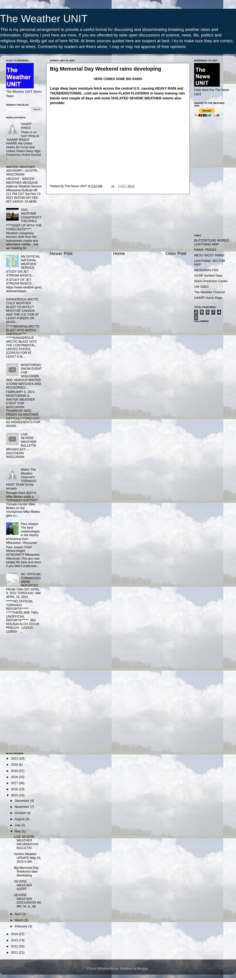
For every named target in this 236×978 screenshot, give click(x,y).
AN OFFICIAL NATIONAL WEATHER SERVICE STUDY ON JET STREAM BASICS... (23, 266)
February (21, 926)
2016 (15, 789)
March (19, 920)
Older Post (176, 253)
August (20, 819)
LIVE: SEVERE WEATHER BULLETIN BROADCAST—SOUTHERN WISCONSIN (21, 446)
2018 (15, 777)
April (18, 914)
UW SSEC (201, 287)
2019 (15, 771)
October (21, 813)
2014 (15, 934)
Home (119, 253)
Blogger (143, 968)
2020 (15, 764)
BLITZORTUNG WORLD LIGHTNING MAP (211, 242)
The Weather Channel (209, 292)
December (22, 800)
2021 (15, 758)
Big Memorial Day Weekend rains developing (26, 871)
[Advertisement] (118, 222)
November (22, 807)
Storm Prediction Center (211, 281)
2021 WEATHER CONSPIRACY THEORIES (31, 215)
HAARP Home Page (208, 298)
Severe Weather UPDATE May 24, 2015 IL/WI (27, 857)
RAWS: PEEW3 (205, 249)
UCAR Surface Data (208, 275)
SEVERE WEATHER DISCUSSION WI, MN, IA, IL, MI (28, 900)
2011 (15, 952)
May (18, 831)
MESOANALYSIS (206, 270)
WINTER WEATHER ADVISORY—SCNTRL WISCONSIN (22, 170)
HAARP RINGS (26, 126)
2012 (15, 946)
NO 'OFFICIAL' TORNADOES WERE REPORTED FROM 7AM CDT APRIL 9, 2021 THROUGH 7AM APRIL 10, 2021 (24, 585)
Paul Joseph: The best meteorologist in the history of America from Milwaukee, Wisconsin (23, 533)
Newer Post (61, 253)
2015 (15, 795)
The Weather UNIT (44, 18)
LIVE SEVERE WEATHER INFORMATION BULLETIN (26, 842)
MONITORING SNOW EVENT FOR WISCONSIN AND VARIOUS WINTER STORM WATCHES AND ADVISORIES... (24, 376)
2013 (15, 940)
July (18, 825)
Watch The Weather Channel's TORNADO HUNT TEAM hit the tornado (21, 479)
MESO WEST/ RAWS (209, 255)
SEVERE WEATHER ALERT (23, 885)
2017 (15, 783)
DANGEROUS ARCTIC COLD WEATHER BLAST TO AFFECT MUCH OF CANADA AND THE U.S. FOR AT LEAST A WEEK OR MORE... (22, 311)
